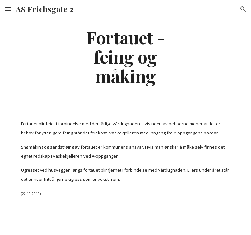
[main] (125, 56)
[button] (8, 9)
